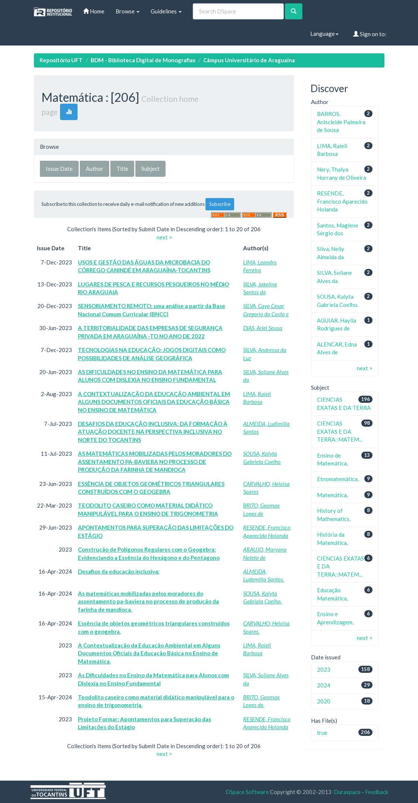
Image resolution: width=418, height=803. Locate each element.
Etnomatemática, (338, 479)
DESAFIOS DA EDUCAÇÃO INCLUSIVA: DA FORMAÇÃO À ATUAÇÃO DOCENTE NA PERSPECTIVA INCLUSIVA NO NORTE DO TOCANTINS (152, 431)
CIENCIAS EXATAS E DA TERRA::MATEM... (339, 431)
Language (324, 33)
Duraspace (347, 791)
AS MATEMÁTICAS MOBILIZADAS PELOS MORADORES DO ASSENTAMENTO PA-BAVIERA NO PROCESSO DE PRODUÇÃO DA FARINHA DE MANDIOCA (155, 461)
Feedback (376, 791)
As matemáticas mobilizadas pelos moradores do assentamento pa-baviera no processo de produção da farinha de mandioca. (148, 601)
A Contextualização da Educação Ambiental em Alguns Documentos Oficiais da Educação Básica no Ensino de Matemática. (149, 653)
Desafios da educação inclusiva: (119, 571)
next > (164, 237)
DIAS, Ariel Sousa (262, 327)
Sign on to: (369, 34)
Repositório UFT (61, 60)
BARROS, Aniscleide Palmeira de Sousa (341, 121)
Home (93, 11)
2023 (323, 669)
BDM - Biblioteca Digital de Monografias (143, 60)
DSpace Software (247, 791)
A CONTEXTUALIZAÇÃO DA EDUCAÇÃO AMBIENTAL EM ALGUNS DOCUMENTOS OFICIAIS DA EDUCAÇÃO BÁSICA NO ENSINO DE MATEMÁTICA (154, 401)
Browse (127, 11)
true (322, 732)
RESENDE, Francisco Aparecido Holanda (342, 201)
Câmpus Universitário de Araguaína (249, 60)
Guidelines (166, 11)
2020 (323, 701)
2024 (323, 685)
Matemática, (332, 495)
